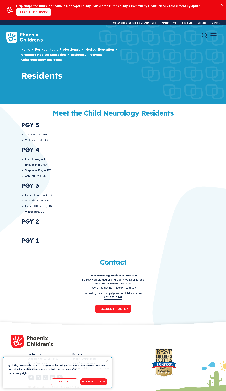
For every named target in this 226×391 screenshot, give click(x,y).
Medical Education (99, 49)
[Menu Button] (213, 35)
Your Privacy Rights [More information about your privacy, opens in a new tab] (18, 373)
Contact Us (34, 354)
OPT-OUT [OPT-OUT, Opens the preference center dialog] (64, 381)
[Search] (204, 35)
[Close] (222, 4)
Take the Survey (33, 12)
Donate (216, 22)
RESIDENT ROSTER (113, 309)
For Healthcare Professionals (57, 49)
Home (25, 49)
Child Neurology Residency (42, 60)
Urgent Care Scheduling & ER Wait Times (134, 22)
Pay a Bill (187, 22)
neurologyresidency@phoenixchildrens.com (113, 293)
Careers (202, 22)
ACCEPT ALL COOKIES (94, 381)
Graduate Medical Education (43, 54)
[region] (57, 372)
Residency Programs (86, 54)
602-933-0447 (113, 297)
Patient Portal (168, 22)
